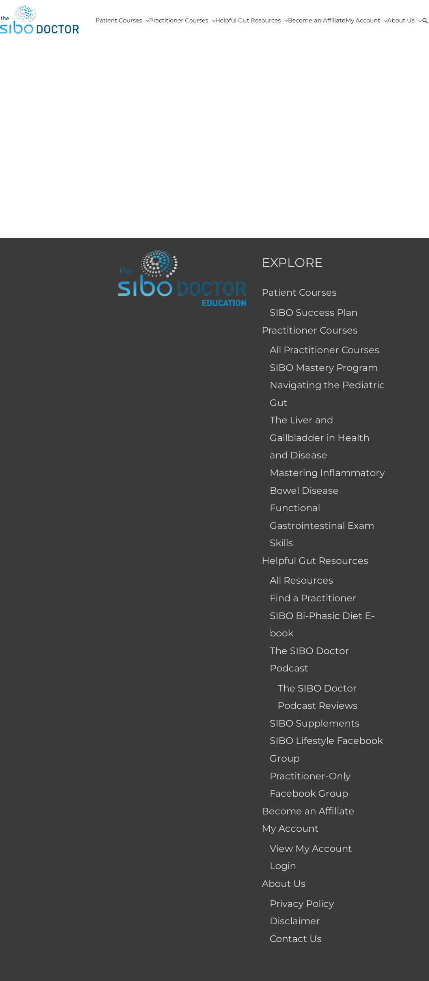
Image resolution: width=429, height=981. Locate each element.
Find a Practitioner (313, 598)
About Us (284, 883)
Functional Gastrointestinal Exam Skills (322, 525)
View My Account (311, 848)
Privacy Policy (302, 903)
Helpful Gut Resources (315, 560)
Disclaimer (295, 921)
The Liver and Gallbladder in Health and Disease (319, 437)
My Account (290, 828)
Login (283, 866)
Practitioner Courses (310, 330)
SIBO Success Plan (314, 312)
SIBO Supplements (315, 723)
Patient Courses (299, 292)
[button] (425, 20)
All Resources (301, 580)
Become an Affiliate (308, 811)
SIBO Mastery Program (324, 367)
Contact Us (296, 938)
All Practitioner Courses (324, 350)
